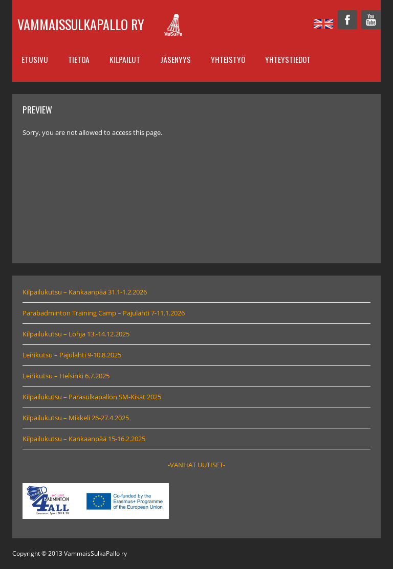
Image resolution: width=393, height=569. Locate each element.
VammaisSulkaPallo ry (80, 24)
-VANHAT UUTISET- (196, 464)
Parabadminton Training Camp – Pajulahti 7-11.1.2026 (104, 312)
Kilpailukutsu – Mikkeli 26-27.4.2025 (76, 417)
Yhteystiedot (288, 59)
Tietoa (79, 59)
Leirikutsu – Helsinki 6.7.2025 (66, 375)
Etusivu (34, 59)
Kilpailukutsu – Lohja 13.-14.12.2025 (76, 333)
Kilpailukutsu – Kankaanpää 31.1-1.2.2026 (85, 292)
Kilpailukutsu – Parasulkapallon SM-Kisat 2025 (92, 396)
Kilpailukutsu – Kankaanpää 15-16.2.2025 (84, 438)
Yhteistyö (228, 59)
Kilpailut (125, 59)
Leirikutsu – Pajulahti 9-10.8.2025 (72, 354)
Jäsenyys (175, 59)
